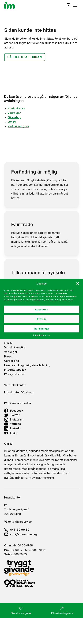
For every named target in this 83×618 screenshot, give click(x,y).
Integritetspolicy (41, 335)
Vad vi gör (14, 113)
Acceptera (41, 309)
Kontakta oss (16, 108)
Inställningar (41, 328)
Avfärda (42, 319)
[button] (77, 283)
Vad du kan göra (18, 126)
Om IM (12, 121)
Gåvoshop (14, 117)
